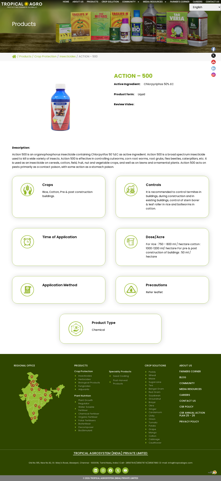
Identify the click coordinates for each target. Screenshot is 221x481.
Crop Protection (45, 56)
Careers (197, 1)
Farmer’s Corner (179, 1)
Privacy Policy (189, 421)
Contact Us (212, 1)
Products (92, 1)
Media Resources (155, 1)
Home (66, 1)
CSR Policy (186, 406)
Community (131, 1)
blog (182, 377)
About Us (78, 1)
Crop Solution (110, 1)
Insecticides (68, 56)
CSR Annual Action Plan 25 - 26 (192, 414)
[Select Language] (205, 7)
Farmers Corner (190, 371)
